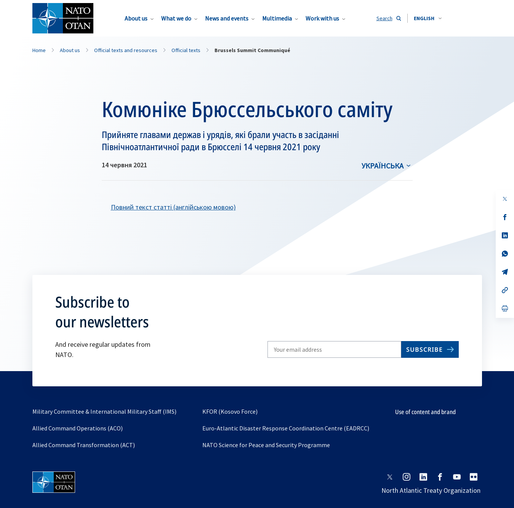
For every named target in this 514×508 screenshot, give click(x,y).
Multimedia (277, 18)
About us (136, 18)
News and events (226, 18)
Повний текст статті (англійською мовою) (173, 207)
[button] (428, 18)
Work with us (322, 18)
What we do (176, 18)
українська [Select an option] (383, 165)
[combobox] (428, 18)
